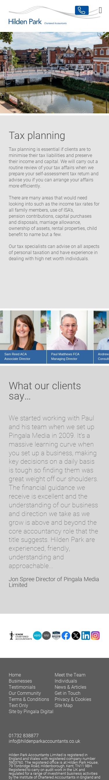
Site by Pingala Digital (31, 711)
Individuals (66, 681)
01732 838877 (24, 735)
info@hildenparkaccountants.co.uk (44, 741)
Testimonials (22, 687)
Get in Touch (68, 693)
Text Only (18, 705)
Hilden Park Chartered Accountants (54, 16)
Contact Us (82, 10)
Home (15, 675)
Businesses (20, 681)
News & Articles (70, 687)
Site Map (64, 705)
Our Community (25, 693)
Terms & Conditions (29, 699)
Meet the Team (70, 675)
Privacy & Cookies (73, 699)
